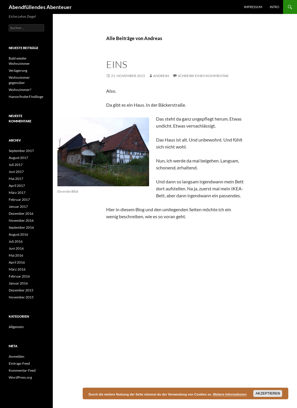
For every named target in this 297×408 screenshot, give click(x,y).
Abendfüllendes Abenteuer (40, 7)
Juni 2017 (16, 171)
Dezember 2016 (21, 213)
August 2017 (18, 157)
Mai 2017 (16, 178)
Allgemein (16, 327)
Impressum (253, 7)
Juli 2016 (16, 241)
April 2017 (17, 185)
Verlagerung (18, 70)
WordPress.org (20, 377)
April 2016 (17, 262)
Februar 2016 (19, 276)
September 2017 (21, 150)
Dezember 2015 (21, 290)
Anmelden (16, 356)
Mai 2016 (16, 255)
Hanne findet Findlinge (26, 96)
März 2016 (17, 269)
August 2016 (18, 234)
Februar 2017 (19, 199)
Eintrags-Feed (19, 363)
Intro (274, 7)
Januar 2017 (18, 206)
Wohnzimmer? (20, 89)
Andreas (161, 76)
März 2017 (17, 192)
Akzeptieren (268, 393)
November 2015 (21, 297)
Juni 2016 (16, 248)
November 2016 (21, 220)
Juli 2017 (16, 164)
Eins (116, 64)
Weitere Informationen (230, 394)
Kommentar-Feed (22, 370)
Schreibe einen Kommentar (203, 76)
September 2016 (21, 227)
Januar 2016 (18, 283)
